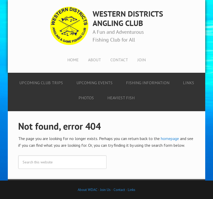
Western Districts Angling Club (106, 26)
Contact (119, 189)
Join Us (105, 189)
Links (131, 189)
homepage (170, 138)
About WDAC (87, 189)
